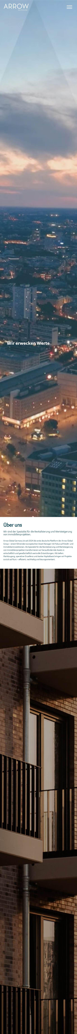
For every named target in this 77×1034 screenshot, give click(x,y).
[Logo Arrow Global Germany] (17, 7)
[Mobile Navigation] (69, 7)
